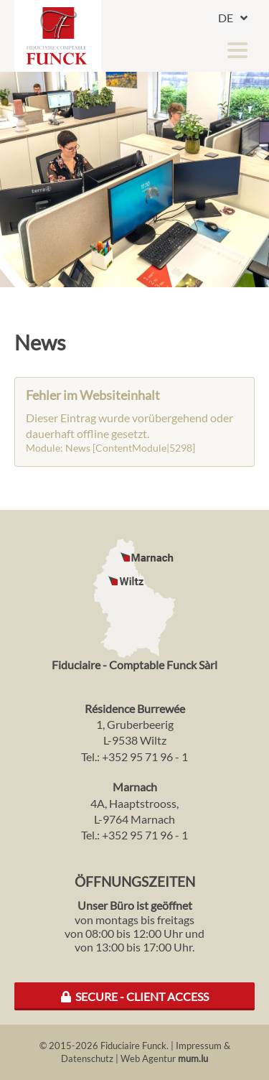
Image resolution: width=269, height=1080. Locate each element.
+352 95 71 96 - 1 (145, 756)
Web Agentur (148, 1058)
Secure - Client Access (135, 996)
